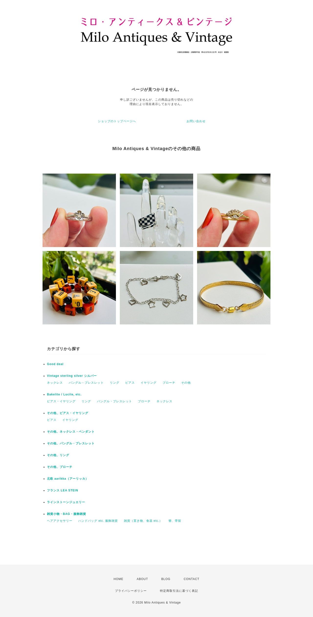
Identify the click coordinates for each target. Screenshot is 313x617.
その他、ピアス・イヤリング (67, 413)
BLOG (165, 579)
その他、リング (58, 455)
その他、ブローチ (59, 467)
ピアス (130, 382)
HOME (118, 579)
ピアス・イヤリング (61, 401)
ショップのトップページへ (117, 121)
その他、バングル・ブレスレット (71, 443)
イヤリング (148, 382)
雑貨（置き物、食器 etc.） (143, 520)
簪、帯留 (174, 520)
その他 (186, 382)
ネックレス (55, 382)
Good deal (55, 364)
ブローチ (169, 382)
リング (114, 382)
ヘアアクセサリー (59, 520)
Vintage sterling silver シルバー (72, 376)
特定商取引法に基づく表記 (179, 591)
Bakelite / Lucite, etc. (64, 394)
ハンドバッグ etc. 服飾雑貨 (98, 520)
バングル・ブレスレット (86, 382)
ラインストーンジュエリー (66, 502)
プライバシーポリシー (131, 591)
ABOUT (142, 579)
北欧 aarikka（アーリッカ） (68, 478)
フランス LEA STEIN (62, 490)
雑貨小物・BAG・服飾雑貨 (66, 514)
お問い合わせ (196, 121)
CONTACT (191, 579)
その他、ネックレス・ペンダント (71, 431)
